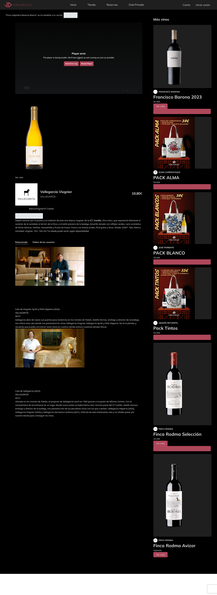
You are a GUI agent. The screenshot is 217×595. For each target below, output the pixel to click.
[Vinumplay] (18, 4)
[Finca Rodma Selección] (182, 384)
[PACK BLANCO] (182, 218)
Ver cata (160, 106)
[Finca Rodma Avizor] (182, 495)
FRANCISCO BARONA (169, 91)
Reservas (112, 4)
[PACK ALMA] (182, 143)
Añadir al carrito (29, 216)
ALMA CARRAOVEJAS (169, 172)
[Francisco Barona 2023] (182, 56)
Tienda (91, 4)
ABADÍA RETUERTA (168, 323)
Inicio (73, 4)
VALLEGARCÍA (48, 196)
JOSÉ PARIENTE (166, 247)
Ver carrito (70, 15)
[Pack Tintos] (182, 293)
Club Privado (136, 4)
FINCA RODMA (166, 429)
